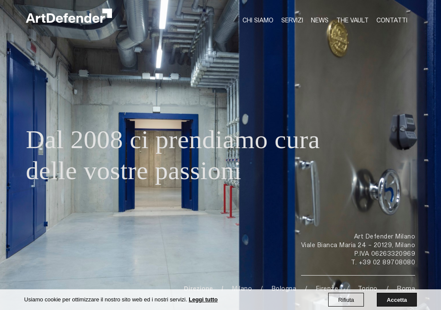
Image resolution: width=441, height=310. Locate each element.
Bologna (284, 288)
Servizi (292, 20)
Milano (242, 288)
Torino (368, 288)
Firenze (327, 288)
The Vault (352, 20)
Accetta (397, 300)
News (320, 20)
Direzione (198, 288)
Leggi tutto (203, 299)
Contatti (391, 20)
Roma (406, 288)
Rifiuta (346, 300)
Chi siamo (257, 20)
